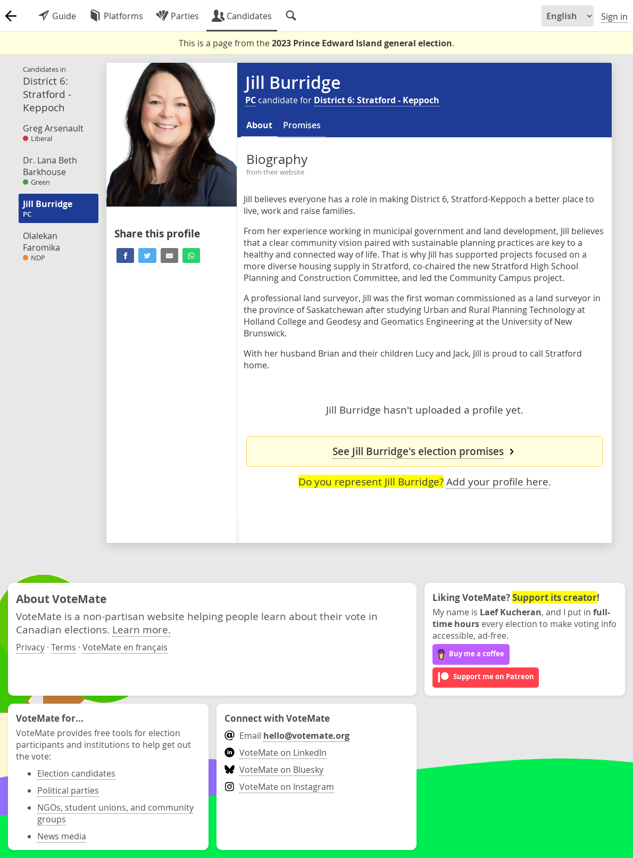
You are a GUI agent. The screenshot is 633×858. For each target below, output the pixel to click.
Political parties (68, 790)
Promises (302, 125)
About (259, 125)
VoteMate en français (125, 647)
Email (286, 735)
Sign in (614, 16)
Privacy (30, 647)
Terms (63, 647)
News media (61, 836)
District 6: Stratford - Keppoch (376, 100)
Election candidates (76, 773)
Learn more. (141, 629)
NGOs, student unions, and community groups (115, 813)
